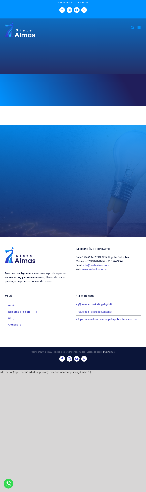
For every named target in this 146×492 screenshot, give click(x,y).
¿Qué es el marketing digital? (95, 304)
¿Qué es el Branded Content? (95, 311)
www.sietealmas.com (94, 269)
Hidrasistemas (107, 352)
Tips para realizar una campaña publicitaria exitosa (107, 319)
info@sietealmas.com (96, 265)
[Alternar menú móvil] (139, 27)
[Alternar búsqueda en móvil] (132, 27)
